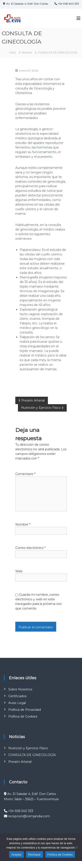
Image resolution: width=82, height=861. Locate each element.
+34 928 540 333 (68, 3)
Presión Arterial (19, 762)
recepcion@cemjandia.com (29, 816)
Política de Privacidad (24, 710)
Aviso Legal (17, 703)
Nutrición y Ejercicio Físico (28, 748)
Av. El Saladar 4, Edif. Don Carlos (27, 3)
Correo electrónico (30, 548)
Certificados (17, 696)
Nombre (22, 524)
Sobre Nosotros (20, 689)
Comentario (25, 474)
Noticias (27, 52)
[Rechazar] (76, 847)
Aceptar (16, 854)
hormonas (44, 147)
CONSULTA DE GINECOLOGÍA (32, 755)
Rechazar (34, 854)
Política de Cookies (22, 716)
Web (19, 571)
